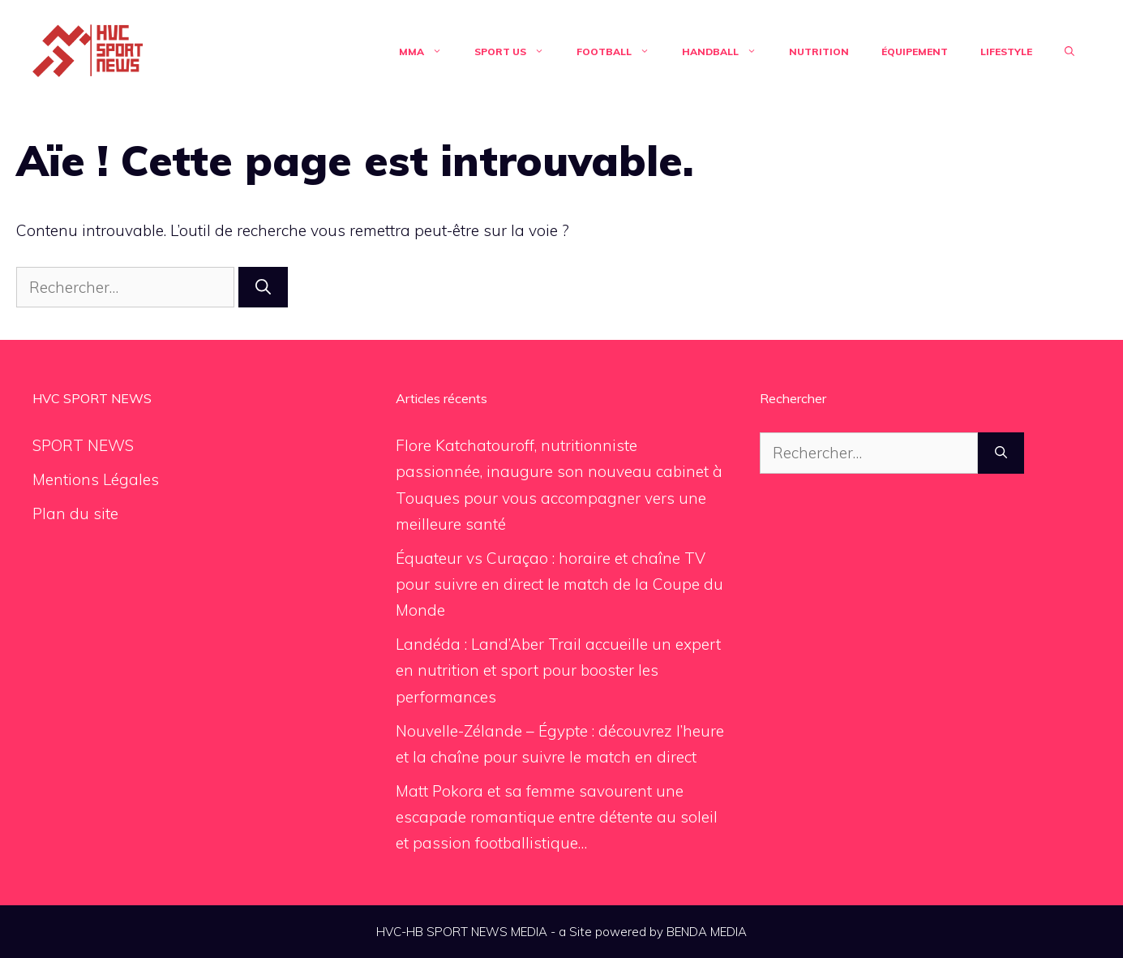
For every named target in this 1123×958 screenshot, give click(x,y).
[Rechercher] (263, 287)
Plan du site (75, 513)
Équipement (914, 51)
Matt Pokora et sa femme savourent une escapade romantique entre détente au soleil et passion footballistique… (557, 817)
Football (621, 52)
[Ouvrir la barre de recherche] (1069, 52)
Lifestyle (1006, 51)
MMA (428, 52)
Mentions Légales (95, 479)
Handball (727, 52)
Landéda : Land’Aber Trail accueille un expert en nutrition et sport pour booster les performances (558, 670)
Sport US (517, 52)
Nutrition (819, 51)
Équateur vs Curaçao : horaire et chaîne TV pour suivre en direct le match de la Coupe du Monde (559, 584)
